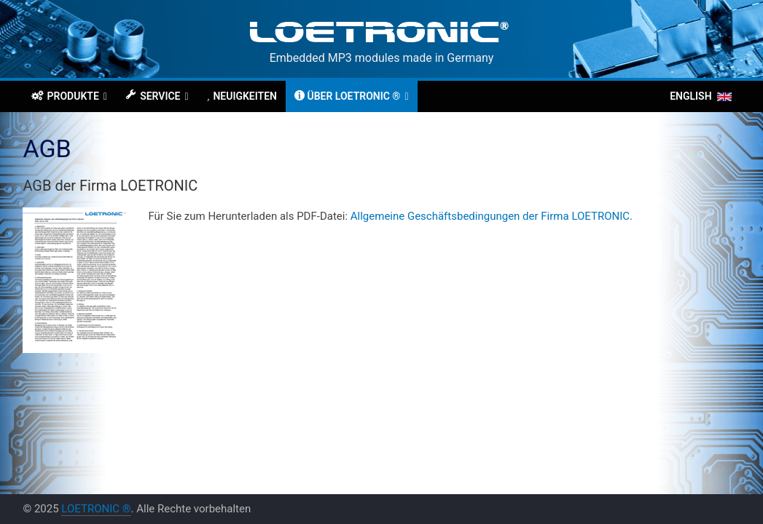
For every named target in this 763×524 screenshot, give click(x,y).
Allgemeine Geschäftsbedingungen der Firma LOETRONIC (490, 216)
